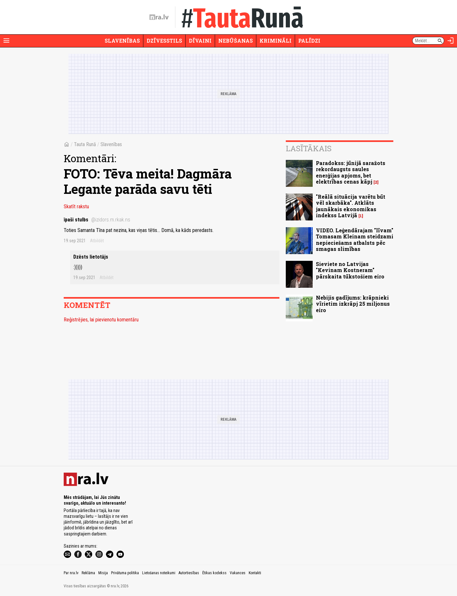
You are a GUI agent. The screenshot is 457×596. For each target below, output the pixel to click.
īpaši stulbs (97, 220)
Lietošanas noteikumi (158, 573)
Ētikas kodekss (214, 573)
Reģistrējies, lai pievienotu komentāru (101, 320)
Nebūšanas (235, 40)
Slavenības (122, 40)
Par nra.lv (71, 573)
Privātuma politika (125, 573)
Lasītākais (309, 148)
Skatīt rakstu (76, 206)
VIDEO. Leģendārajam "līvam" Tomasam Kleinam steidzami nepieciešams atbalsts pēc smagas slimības (354, 239)
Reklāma (88, 573)
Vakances (237, 573)
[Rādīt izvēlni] (6, 40)
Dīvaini (200, 40)
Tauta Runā (85, 144)
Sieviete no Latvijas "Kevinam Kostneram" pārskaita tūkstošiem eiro (350, 270)
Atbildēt (97, 240)
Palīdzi (309, 40)
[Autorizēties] (450, 40)
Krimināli (276, 40)
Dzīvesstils (164, 40)
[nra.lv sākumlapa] (159, 17)
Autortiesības (189, 573)
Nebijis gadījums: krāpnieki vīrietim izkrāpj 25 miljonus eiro (353, 303)
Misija (103, 573)
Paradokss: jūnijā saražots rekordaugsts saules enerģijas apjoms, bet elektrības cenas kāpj (350, 172)
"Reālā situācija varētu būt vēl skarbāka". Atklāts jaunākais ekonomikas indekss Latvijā (350, 206)
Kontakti (255, 573)
